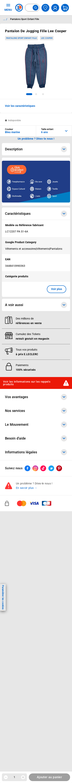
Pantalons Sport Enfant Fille (21, 38)
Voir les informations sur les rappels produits (26, 383)
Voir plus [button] (56, 289)
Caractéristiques (36, 214)
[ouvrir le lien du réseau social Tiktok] (43, 468)
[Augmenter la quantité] (23, 777)
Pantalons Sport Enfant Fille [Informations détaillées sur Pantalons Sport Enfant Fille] (24, 19)
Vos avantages (36, 397)
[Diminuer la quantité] (6, 777)
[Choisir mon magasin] (45, 8)
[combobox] (32, 8)
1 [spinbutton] (14, 777)
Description (36, 149)
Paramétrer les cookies (3, 597)
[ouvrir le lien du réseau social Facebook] (27, 468)
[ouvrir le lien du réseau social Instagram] (35, 468)
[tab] (29, 94)
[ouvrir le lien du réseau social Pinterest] (59, 468)
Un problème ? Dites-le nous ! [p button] (36, 138)
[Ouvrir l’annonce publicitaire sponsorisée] (36, 182)
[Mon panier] (65, 8)
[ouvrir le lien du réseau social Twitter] (51, 468)
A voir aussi (36, 305)
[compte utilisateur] (55, 8)
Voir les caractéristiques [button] (20, 105)
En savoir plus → (26, 487)
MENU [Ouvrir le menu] (8, 7)
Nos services (36, 411)
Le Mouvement (36, 425)
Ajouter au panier (49, 777)
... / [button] (5, 19)
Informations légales (36, 452)
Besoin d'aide (36, 438)
